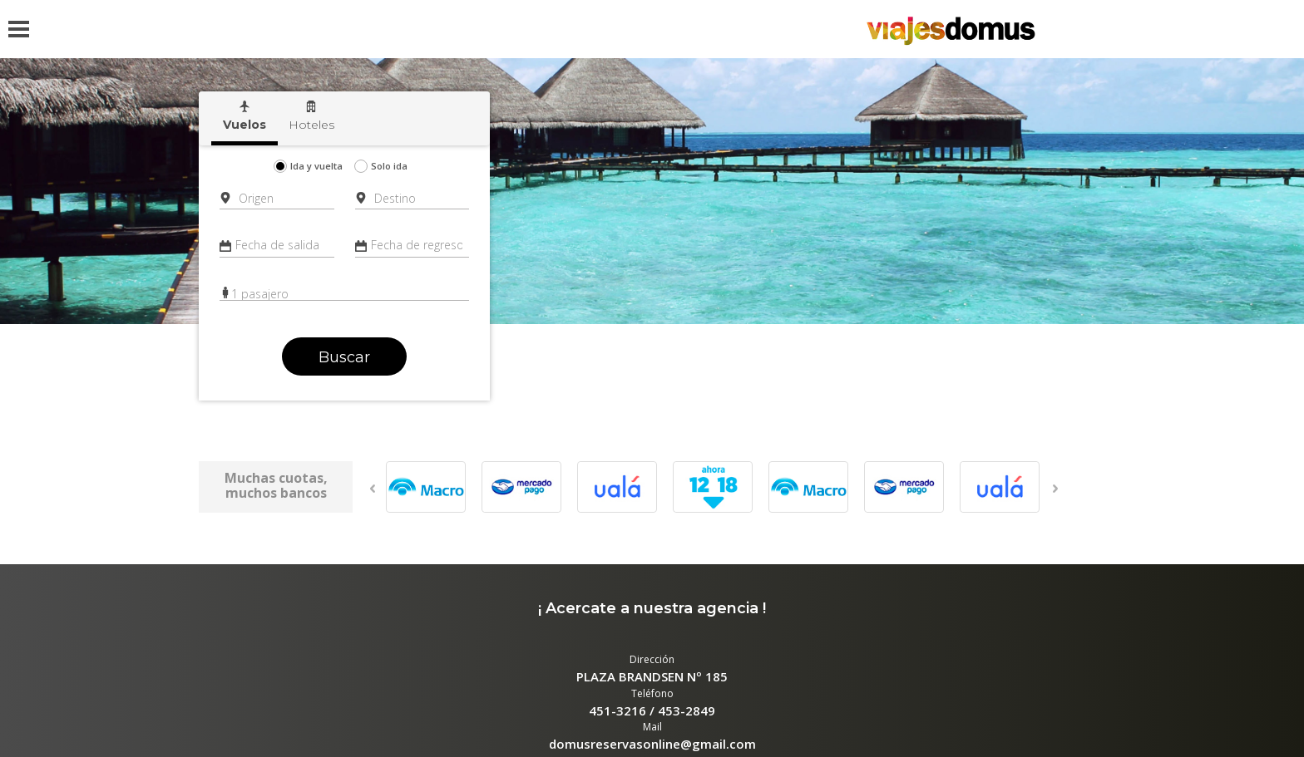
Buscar (344, 357)
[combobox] (279, 198)
